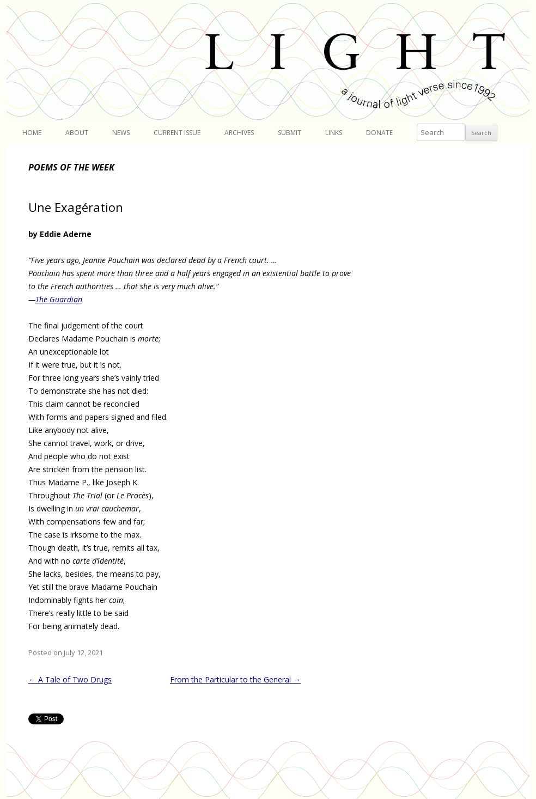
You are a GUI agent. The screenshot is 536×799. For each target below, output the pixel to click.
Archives (239, 132)
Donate (379, 132)
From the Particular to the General (235, 679)
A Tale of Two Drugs (70, 679)
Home (31, 132)
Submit (289, 132)
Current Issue (177, 132)
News (121, 132)
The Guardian (58, 299)
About (76, 132)
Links (333, 132)
